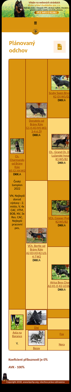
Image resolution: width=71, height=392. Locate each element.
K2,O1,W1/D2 (61, 96)
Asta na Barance (17, 334)
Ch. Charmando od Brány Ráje (17, 162)
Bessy (36, 348)
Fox (62, 334)
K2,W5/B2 (62, 222)
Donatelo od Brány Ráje (36, 122)
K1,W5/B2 (62, 159)
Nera (62, 344)
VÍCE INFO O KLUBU (47, 12)
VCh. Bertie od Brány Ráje (36, 247)
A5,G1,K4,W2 (17, 170)
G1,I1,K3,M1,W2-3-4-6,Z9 (36, 129)
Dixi (36, 327)
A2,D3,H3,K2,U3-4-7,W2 (36, 254)
